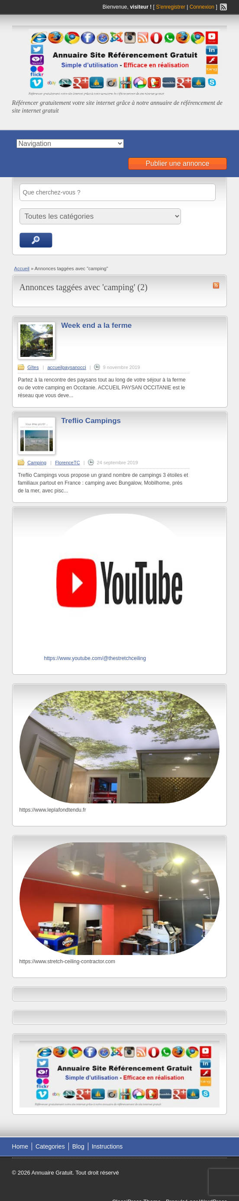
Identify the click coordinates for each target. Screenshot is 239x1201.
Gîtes (33, 367)
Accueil (21, 268)
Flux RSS (223, 6)
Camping (36, 462)
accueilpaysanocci (66, 367)
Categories (50, 1146)
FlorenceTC (67, 462)
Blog (78, 1146)
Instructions (107, 1146)
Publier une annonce (178, 163)
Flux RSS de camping (216, 285)
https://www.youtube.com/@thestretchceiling (95, 658)
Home (20, 1146)
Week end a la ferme (96, 325)
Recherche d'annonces (35, 240)
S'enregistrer (170, 7)
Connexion (203, 7)
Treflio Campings (91, 421)
